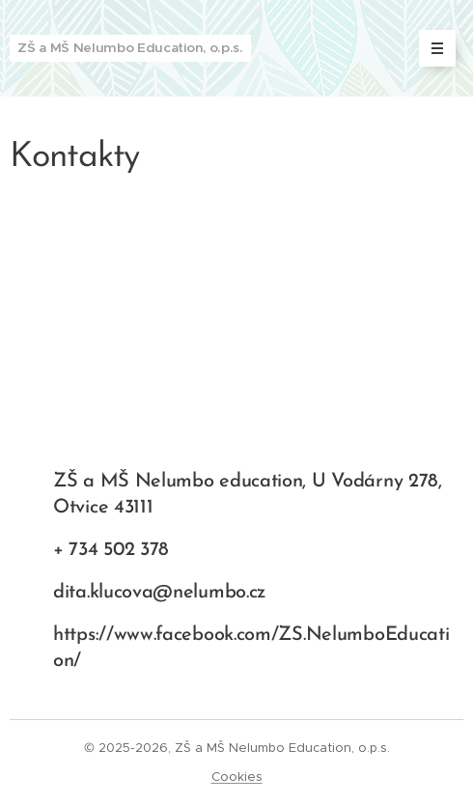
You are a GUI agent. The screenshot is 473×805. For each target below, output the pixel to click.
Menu (431, 48)
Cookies (237, 776)
